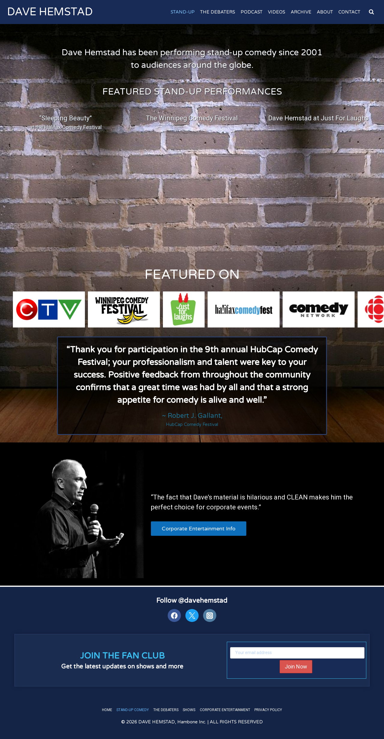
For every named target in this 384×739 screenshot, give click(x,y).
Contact (349, 12)
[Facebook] (174, 615)
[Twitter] (192, 615)
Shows (189, 709)
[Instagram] (210, 615)
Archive (301, 12)
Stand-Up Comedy (132, 709)
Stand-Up (183, 12)
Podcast (251, 12)
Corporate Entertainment (225, 709)
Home (107, 709)
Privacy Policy (268, 709)
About (325, 12)
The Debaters (217, 12)
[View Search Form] (371, 12)
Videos (276, 12)
